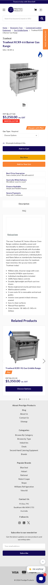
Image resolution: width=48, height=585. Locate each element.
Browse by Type (24, 439)
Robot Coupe (24, 479)
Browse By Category (24, 435)
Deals (24, 446)
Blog (24, 410)
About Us (24, 414)
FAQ (24, 211)
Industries (24, 443)
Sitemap (24, 421)
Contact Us (24, 418)
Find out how (12, 234)
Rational (24, 475)
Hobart (24, 471)
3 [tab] (24, 399)
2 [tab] (22, 399)
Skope (24, 483)
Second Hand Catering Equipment (24, 450)
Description (24, 204)
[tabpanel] (24, 361)
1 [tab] (19, 399)
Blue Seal (24, 467)
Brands (24, 454)
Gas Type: (10, 131)
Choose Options (24, 389)
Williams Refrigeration (24, 486)
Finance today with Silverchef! (24, 2)
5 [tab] (28, 399)
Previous (3, 361)
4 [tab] (26, 399)
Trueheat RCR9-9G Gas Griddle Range (23, 368)
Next (44, 361)
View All (24, 490)
